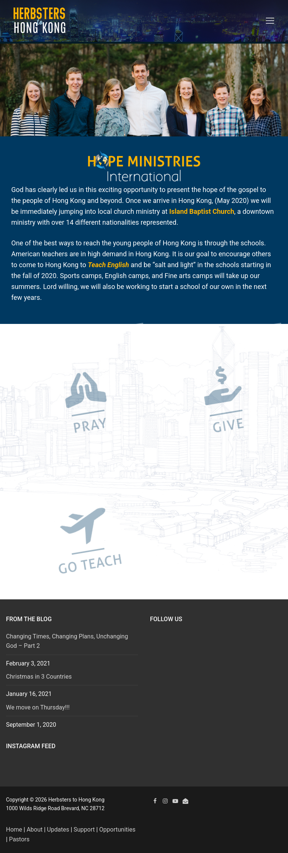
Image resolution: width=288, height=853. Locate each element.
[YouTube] (175, 801)
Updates (58, 829)
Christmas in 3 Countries (39, 676)
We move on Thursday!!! (38, 707)
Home (14, 829)
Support (84, 829)
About (35, 829)
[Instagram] (165, 801)
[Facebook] (155, 801)
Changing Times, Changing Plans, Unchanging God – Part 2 (67, 641)
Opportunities (117, 829)
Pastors (19, 839)
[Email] (185, 801)
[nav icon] (270, 21)
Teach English (108, 265)
